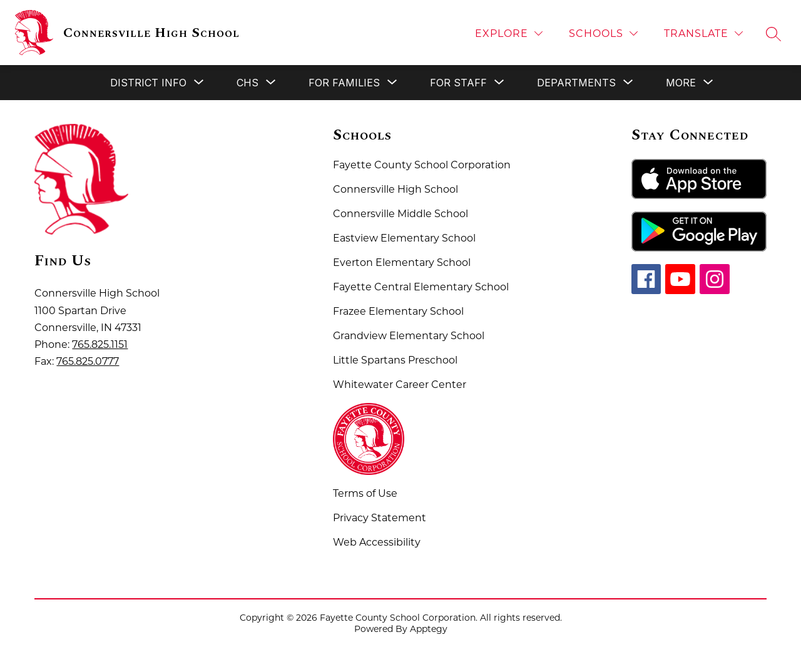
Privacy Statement (379, 518)
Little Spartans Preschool (395, 360)
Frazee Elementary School (398, 311)
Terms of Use (365, 493)
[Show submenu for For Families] (344, 82)
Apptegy (428, 628)
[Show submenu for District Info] (148, 82)
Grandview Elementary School (408, 336)
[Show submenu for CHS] (247, 82)
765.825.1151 (100, 344)
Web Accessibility (377, 542)
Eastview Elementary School (404, 238)
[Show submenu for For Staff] (458, 82)
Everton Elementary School (402, 262)
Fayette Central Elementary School (421, 287)
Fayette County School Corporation (422, 165)
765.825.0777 (87, 361)
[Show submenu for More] (681, 82)
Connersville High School (395, 189)
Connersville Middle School (400, 214)
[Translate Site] (703, 33)
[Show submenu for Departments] (576, 82)
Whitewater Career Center (399, 384)
